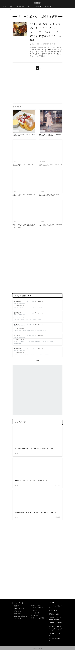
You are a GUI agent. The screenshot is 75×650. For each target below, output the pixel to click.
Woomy (37, 3)
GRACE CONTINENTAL (35, 341)
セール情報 (34, 615)
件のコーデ (39, 301)
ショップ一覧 (35, 613)
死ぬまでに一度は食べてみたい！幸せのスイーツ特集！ (24, 134)
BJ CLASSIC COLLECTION (48, 341)
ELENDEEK (16, 319)
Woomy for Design (55, 633)
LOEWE (24, 330)
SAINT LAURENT (37, 307)
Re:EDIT (35, 319)
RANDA (16, 355)
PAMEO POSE (30, 330)
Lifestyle (39, 44)
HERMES (16, 307)
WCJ (46, 330)
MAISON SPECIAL (39, 330)
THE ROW (28, 319)
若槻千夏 (17, 324)
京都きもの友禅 (17, 343)
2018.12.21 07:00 (50, 44)
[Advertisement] (37, 87)
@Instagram (53, 610)
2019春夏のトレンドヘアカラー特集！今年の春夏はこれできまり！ (35, 512)
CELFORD (27, 355)
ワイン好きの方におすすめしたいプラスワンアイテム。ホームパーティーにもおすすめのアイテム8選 (45, 32)
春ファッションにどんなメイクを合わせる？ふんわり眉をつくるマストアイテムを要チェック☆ (24, 225)
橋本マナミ (17, 349)
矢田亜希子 (17, 302)
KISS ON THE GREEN (45, 355)
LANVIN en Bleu (35, 355)
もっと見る (37, 360)
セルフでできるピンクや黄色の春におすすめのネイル (24, 195)
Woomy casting (54, 619)
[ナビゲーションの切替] (73, 7)
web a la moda (28, 307)
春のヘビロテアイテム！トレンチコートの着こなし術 (24, 164)
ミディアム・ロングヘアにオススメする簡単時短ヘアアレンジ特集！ (50, 195)
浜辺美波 (17, 335)
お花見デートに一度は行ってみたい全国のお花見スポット (50, 164)
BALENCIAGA (17, 330)
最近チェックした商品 (37, 618)
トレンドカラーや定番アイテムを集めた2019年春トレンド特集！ (50, 134)
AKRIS (44, 307)
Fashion (42, 131)
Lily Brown (16, 341)
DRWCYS (23, 319)
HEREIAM (40, 319)
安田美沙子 (17, 313)
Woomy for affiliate (55, 617)
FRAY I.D (21, 355)
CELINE (21, 307)
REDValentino (24, 341)
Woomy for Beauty (55, 626)
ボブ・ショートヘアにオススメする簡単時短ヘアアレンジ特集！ (50, 225)
